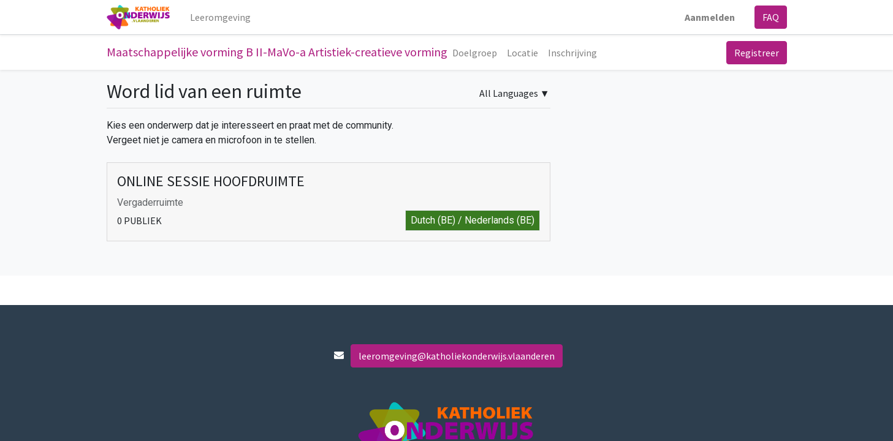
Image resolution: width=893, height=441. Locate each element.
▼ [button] (514, 93)
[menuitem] (220, 17)
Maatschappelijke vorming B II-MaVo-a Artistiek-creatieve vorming (277, 51)
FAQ (770, 17)
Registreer (756, 53)
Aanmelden (710, 17)
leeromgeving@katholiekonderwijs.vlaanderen (457, 356)
